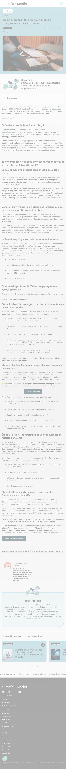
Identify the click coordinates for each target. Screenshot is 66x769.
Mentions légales (27, 762)
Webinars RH (6, 753)
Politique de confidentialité (40, 762)
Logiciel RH (5, 713)
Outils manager (6, 743)
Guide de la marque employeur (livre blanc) (15, 551)
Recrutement (6, 736)
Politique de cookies (53, 762)
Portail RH (5, 723)
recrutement (13, 177)
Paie (3, 729)
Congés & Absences (8, 716)
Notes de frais (6, 719)
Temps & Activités (7, 726)
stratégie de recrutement (33, 145)
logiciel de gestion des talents (13, 132)
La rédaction (18, 563)
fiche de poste (19, 232)
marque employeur (41, 447)
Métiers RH (5, 750)
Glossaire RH (6, 747)
